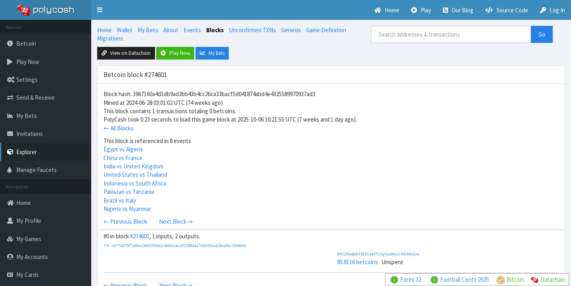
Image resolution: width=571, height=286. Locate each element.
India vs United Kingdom (133, 166)
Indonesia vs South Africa (134, 183)
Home (104, 30)
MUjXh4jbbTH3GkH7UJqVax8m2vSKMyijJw (378, 253)
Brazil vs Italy (119, 200)
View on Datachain (126, 53)
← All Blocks (118, 128)
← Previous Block (125, 221)
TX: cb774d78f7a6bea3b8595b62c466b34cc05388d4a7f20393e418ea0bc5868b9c (175, 245)
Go (541, 34)
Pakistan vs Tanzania (128, 191)
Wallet (124, 30)
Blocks (215, 30)
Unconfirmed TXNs (252, 30)
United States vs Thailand (135, 174)
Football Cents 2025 (464, 279)
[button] (99, 10)
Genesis (291, 30)
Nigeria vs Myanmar (127, 209)
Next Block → (176, 221)
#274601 (139, 236)
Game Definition (326, 30)
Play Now (175, 53)
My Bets (148, 30)
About (170, 30)
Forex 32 (410, 279)
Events (192, 30)
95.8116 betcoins (357, 262)
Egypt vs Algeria (123, 149)
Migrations (110, 38)
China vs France (122, 158)
